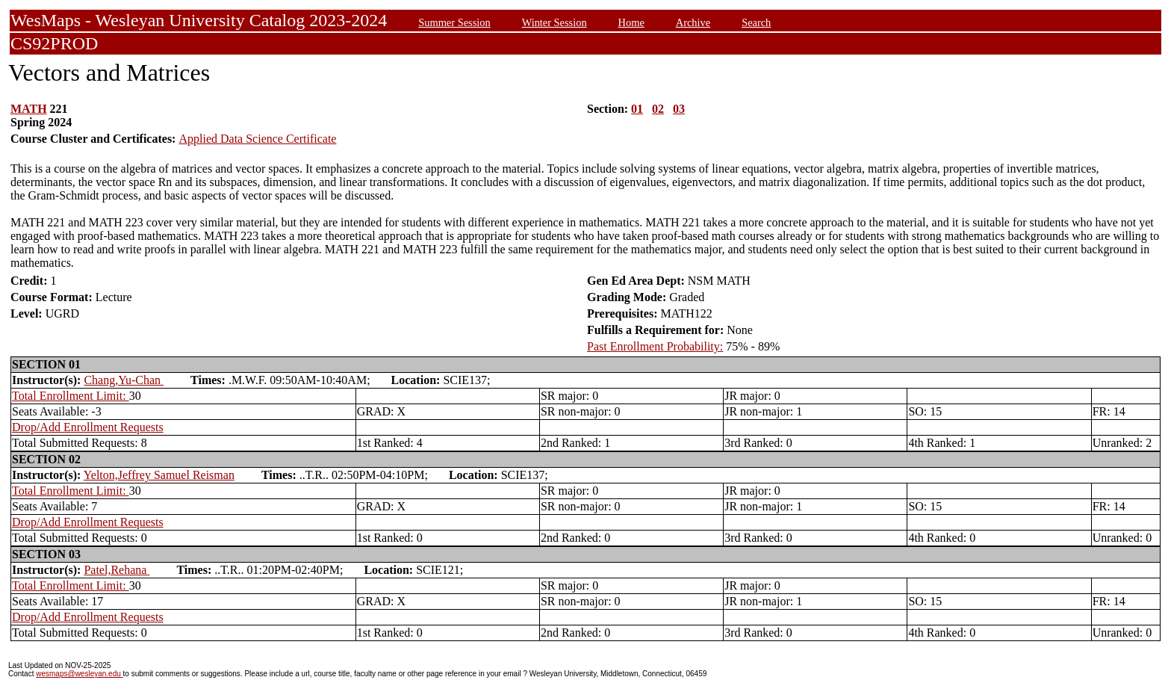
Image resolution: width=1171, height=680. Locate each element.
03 (679, 108)
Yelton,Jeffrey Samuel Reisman (159, 475)
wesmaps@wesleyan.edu (79, 674)
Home (631, 22)
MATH (28, 108)
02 (658, 108)
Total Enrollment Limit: (70, 395)
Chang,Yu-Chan (124, 380)
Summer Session (454, 22)
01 (637, 108)
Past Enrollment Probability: (655, 346)
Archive (693, 22)
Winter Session (554, 22)
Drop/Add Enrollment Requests (88, 427)
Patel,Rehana (116, 569)
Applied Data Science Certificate (257, 138)
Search (756, 22)
